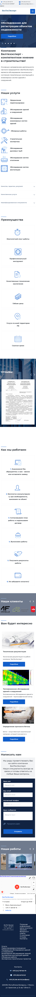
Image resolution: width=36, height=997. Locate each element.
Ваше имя (7, 781)
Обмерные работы (9, 957)
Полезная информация (25, 925)
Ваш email (7, 791)
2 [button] (5, 43)
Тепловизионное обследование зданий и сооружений (16, 690)
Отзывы (23, 937)
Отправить (18, 831)
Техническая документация (14, 652)
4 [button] (11, 43)
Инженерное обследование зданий (16, 953)
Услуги (4, 946)
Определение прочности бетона (16, 726)
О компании (25, 935)
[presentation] (30, 601)
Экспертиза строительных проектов (16, 959)
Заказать (23, 930)
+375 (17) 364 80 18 (14, 979)
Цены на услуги (26, 928)
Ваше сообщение (9, 810)
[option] (18, 31)
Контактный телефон (11, 800)
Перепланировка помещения (14, 948)
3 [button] (8, 43)
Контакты (23, 939)
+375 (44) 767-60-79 (18, 971)
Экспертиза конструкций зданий (15, 955)
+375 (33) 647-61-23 (18, 975)
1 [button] (2, 43)
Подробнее (12, 36)
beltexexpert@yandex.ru (26, 3)
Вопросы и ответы (24, 932)
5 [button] (14, 43)
